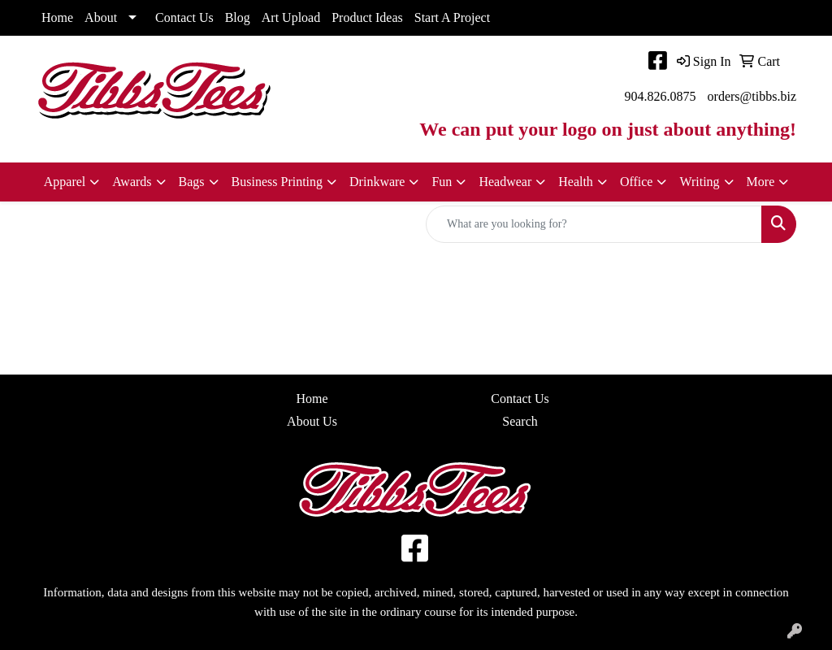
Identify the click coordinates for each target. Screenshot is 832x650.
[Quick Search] (594, 224)
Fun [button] (441, 181)
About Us (312, 421)
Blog (237, 17)
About (100, 17)
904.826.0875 (660, 96)
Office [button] (636, 181)
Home (57, 17)
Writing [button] (699, 181)
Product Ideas (367, 17)
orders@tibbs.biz (752, 96)
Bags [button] (192, 181)
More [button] (761, 181)
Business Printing (277, 181)
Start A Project (452, 17)
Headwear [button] (505, 181)
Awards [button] (131, 181)
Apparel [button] (65, 181)
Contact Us (184, 17)
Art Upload (291, 17)
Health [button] (575, 181)
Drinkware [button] (377, 181)
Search (520, 421)
